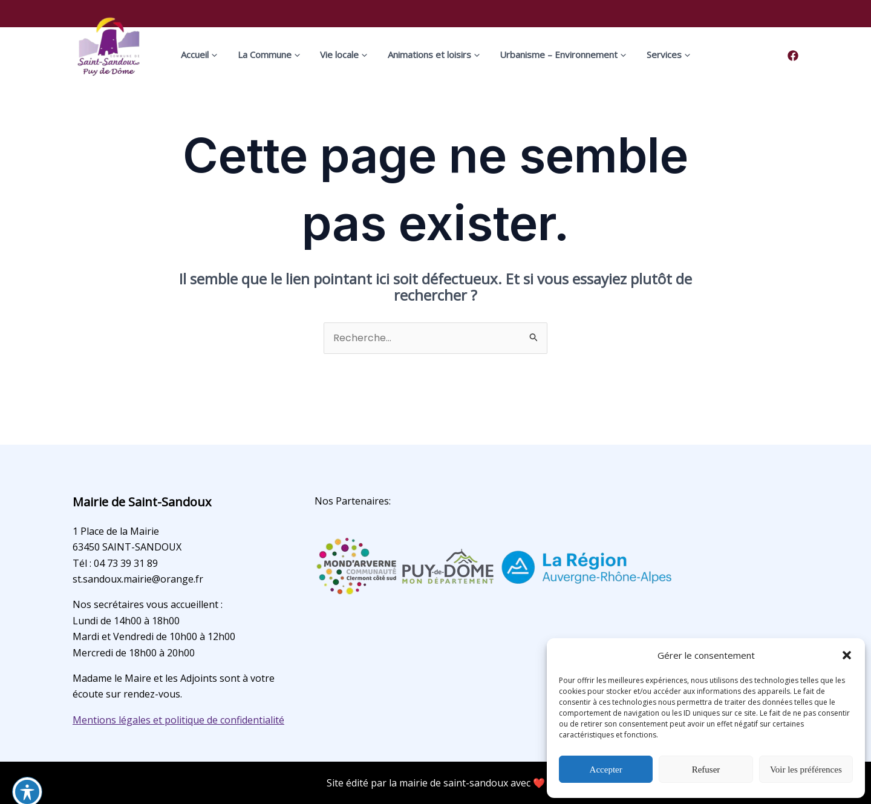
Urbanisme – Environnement (552, 54)
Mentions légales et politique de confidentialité (178, 720)
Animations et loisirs (430, 54)
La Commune (280, 54)
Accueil (218, 54)
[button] (847, 655)
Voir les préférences (806, 769)
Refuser (706, 769)
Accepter (606, 769)
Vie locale (347, 54)
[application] (232, 54)
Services (649, 54)
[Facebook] (793, 55)
